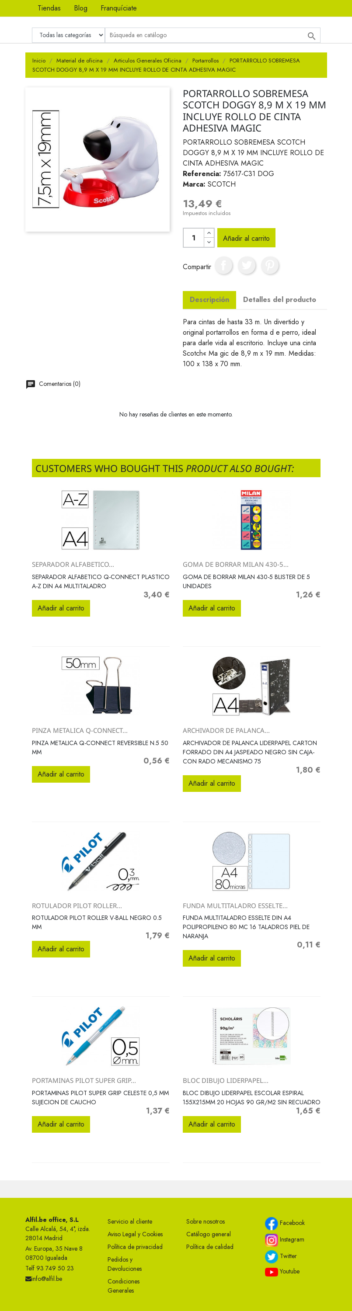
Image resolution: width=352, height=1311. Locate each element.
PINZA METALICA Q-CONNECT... (80, 730)
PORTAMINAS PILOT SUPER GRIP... (84, 1080)
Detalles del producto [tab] (279, 300)
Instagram (284, 1240)
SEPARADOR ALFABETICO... (73, 564)
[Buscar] (213, 35)
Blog (80, 8)
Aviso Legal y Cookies (135, 1234)
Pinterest (270, 265)
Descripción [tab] (209, 300)
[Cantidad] (193, 237)
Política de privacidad (135, 1246)
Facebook (285, 1223)
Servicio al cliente (130, 1221)
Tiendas (49, 8)
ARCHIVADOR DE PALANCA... (226, 730)
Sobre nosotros (205, 1221)
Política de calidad (210, 1246)
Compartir (223, 265)
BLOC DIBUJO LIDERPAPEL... (225, 1080)
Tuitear (246, 265)
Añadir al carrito (246, 238)
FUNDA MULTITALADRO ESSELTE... (235, 905)
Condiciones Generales (123, 1286)
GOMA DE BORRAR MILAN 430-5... (236, 564)
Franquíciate (119, 8)
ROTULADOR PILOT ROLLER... (77, 905)
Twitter (281, 1256)
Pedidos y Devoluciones (125, 1264)
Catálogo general (208, 1234)
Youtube (282, 1271)
